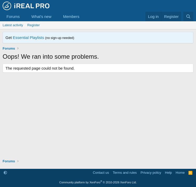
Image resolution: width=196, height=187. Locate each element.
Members (71, 16)
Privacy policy (151, 173)
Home (180, 173)
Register (33, 25)
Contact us (101, 173)
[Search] (188, 16)
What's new (41, 16)
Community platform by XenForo (98, 182)
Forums (13, 16)
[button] (24, 16)
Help (168, 173)
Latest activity (13, 25)
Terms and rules (125, 173)
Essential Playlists (28, 37)
